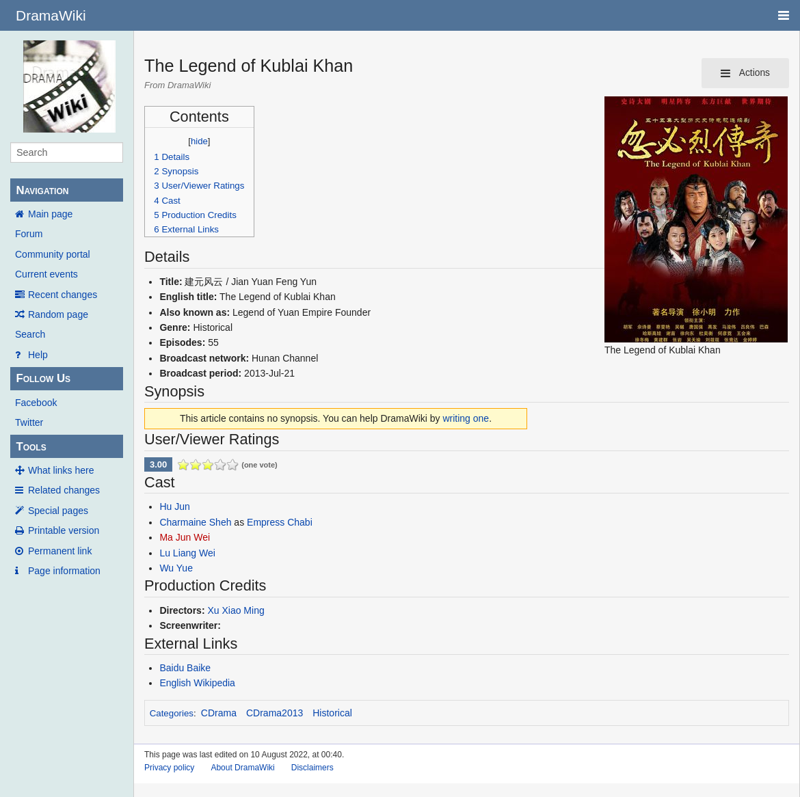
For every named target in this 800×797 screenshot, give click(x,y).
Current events (46, 274)
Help (38, 354)
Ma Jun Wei (184, 537)
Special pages (58, 510)
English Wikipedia (197, 682)
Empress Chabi (279, 522)
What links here (61, 470)
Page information (64, 570)
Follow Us (43, 378)
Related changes (64, 490)
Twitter (29, 422)
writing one (465, 418)
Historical (332, 712)
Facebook (36, 402)
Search (30, 334)
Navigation (42, 190)
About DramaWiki (242, 767)
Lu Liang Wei (187, 553)
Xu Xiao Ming (235, 610)
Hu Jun (174, 506)
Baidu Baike (185, 667)
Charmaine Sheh (195, 522)
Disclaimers (312, 767)
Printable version (63, 530)
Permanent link (60, 550)
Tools (31, 446)
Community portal (52, 254)
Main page (50, 213)
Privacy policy (169, 767)
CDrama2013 (274, 712)
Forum (28, 233)
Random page (58, 314)
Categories (172, 713)
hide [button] (199, 141)
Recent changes (62, 294)
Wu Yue (176, 568)
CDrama (219, 712)
